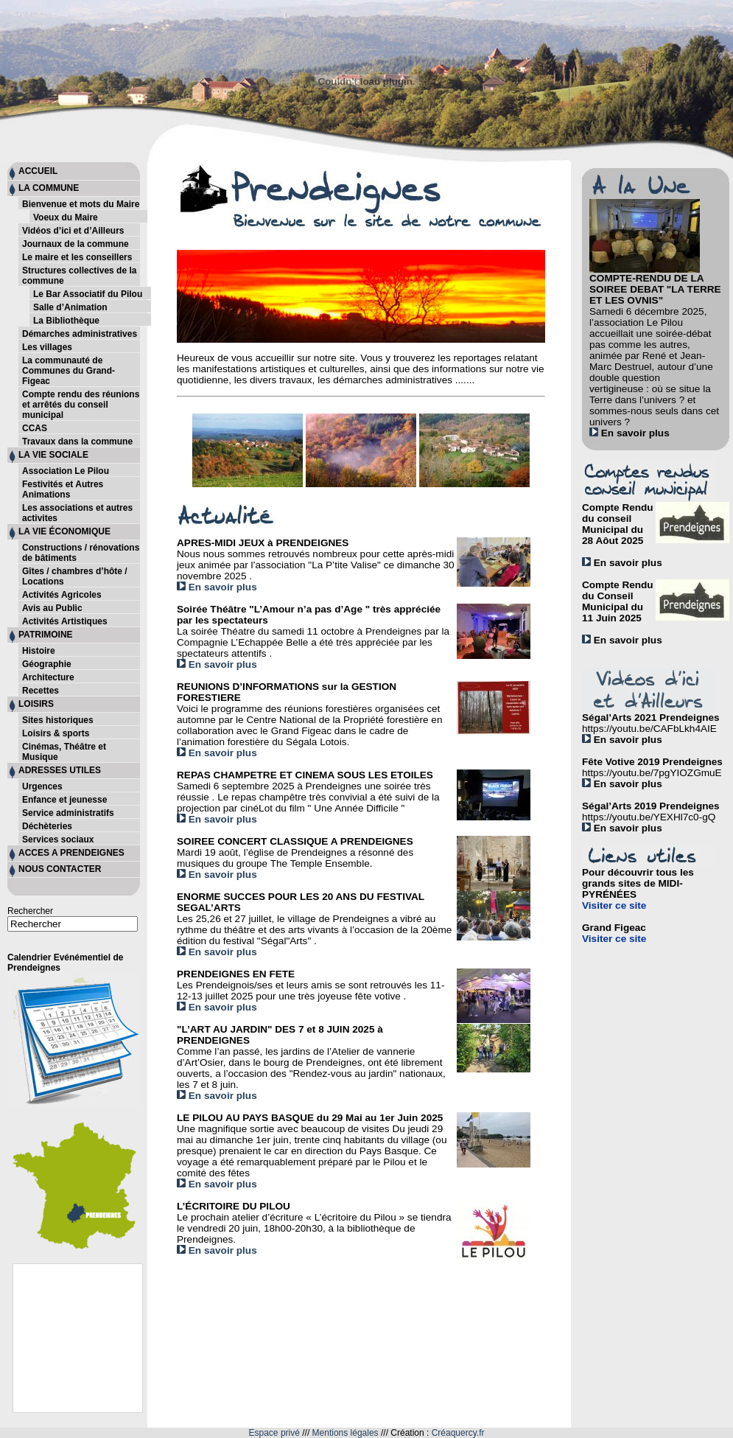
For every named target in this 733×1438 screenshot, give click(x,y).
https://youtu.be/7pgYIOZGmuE (652, 772)
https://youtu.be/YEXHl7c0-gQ (648, 817)
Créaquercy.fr (458, 1433)
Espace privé (274, 1433)
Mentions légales (345, 1433)
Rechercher (30, 911)
